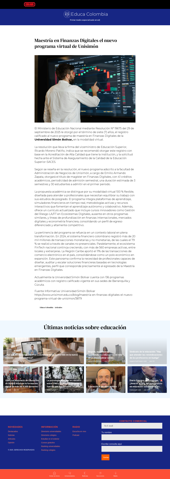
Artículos (11, 442)
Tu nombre (106, 436)
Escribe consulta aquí (111, 447)
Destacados (13, 435)
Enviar (106, 460)
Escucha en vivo (79, 435)
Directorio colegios (48, 439)
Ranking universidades (50, 450)
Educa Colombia (89, 14)
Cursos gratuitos (48, 446)
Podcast (76, 439)
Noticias (11, 439)
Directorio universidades (51, 435)
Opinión (11, 446)
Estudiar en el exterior (50, 442)
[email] (131, 429)
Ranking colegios (48, 453)
